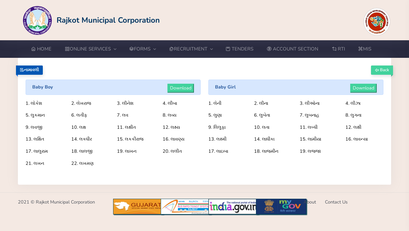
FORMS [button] (142, 49)
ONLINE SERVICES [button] (90, 49)
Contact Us (336, 202)
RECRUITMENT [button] (190, 49)
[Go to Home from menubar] (44, 49)
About (310, 202)
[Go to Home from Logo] (91, 20)
